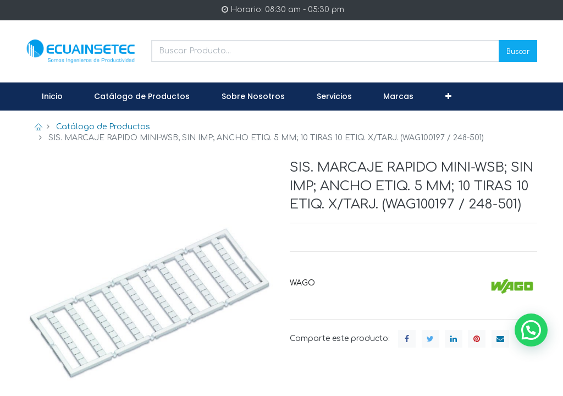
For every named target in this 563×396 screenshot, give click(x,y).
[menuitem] (52, 96)
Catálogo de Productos (103, 127)
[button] (448, 96)
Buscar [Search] (517, 51)
